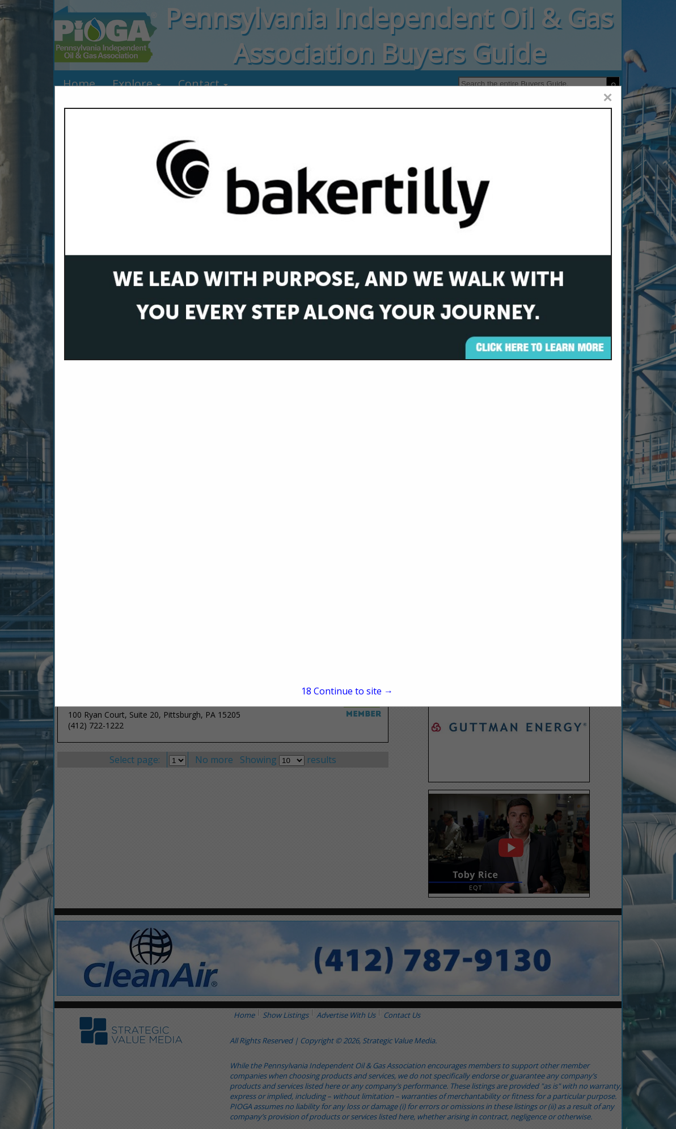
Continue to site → (347, 691)
